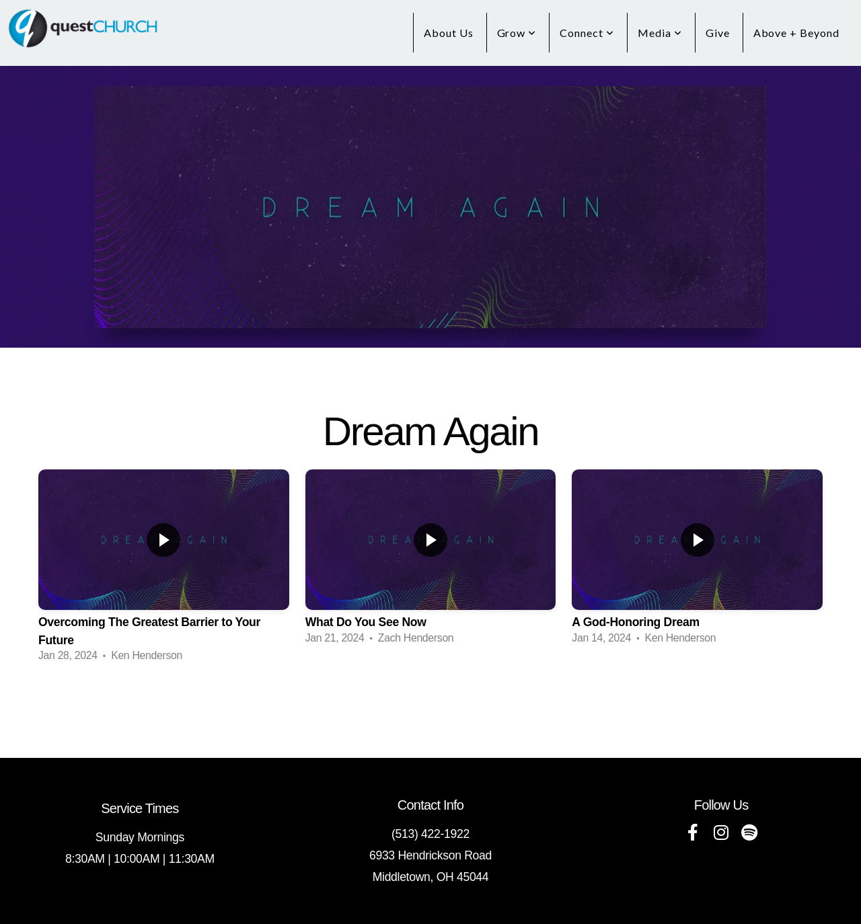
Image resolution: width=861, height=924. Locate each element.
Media (660, 32)
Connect (587, 32)
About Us (449, 32)
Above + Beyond (796, 32)
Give (718, 32)
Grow (517, 32)
